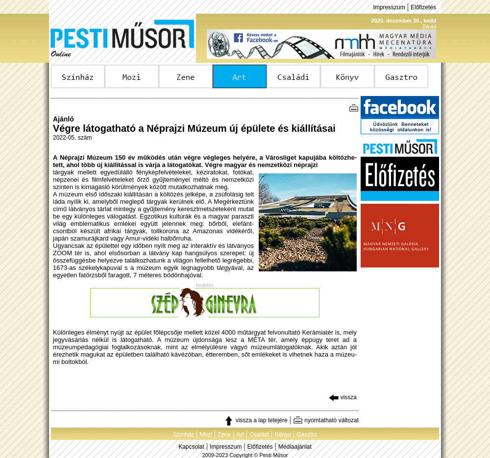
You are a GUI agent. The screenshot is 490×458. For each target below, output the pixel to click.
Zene (224, 434)
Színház (183, 434)
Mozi (206, 434)
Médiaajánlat (295, 446)
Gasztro (306, 434)
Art (240, 434)
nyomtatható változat (326, 420)
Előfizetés (423, 7)
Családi (259, 434)
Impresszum (389, 7)
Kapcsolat (191, 446)
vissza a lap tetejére (255, 420)
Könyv (282, 434)
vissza (343, 397)
